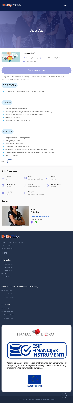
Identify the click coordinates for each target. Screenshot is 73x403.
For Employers (8, 264)
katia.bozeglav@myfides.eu (40, 216)
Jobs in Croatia (8, 312)
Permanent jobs (9, 315)
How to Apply (8, 270)
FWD (53, 399)
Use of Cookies (8, 294)
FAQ (5, 274)
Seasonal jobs (8, 318)
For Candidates (8, 267)
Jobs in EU (7, 308)
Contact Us (7, 277)
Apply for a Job (36, 70)
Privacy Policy (8, 291)
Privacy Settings (9, 297)
